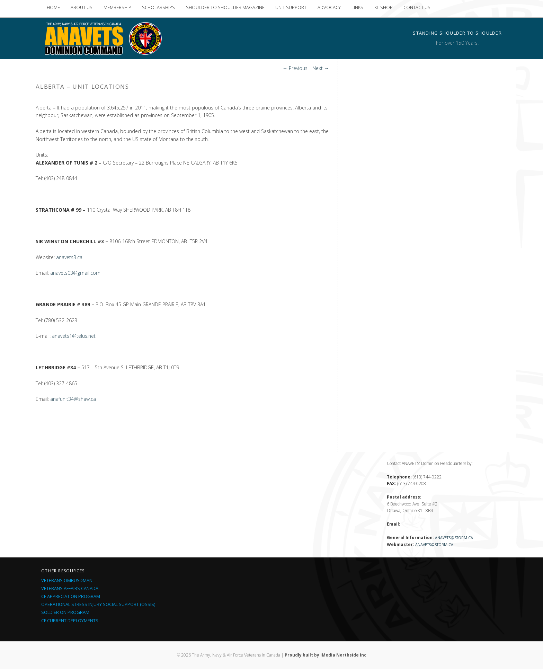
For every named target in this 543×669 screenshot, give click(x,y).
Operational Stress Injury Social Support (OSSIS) (98, 604)
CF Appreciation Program (70, 596)
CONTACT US (416, 7)
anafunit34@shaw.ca (73, 399)
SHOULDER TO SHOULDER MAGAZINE (225, 7)
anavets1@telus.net (74, 336)
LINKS (357, 7)
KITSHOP (383, 7)
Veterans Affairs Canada (69, 588)
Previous (295, 68)
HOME (53, 7)
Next (320, 68)
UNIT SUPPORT (290, 7)
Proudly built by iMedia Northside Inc (325, 655)
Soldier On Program (65, 612)
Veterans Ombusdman (66, 580)
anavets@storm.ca (454, 537)
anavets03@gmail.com (75, 273)
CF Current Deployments (69, 620)
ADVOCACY (329, 7)
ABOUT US (81, 7)
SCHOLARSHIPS (158, 7)
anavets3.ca (69, 257)
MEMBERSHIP (117, 7)
